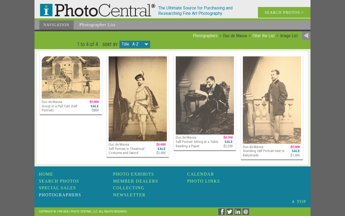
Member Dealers (135, 181)
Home (46, 174)
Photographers (60, 195)
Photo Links (203, 181)
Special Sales (57, 188)
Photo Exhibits (133, 174)
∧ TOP (299, 201)
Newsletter (129, 195)
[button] (134, 44)
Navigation (56, 25)
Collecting (128, 188)
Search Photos (59, 181)
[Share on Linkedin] (238, 213)
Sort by (110, 45)
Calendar (200, 174)
